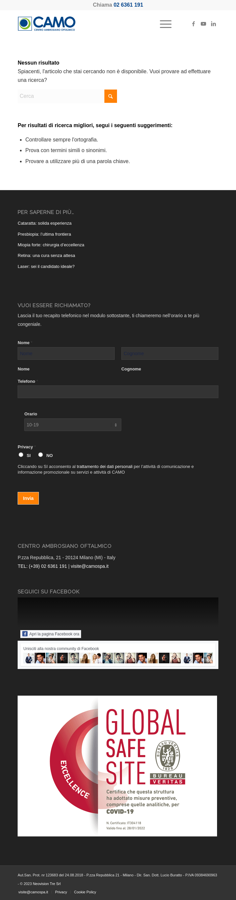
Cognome (131, 368)
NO (49, 455)
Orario (30, 413)
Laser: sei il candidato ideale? (46, 266)
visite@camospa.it (90, 566)
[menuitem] (162, 23)
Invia (28, 498)
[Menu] (162, 23)
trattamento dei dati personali (105, 466)
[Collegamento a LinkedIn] (213, 24)
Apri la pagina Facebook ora (50, 633)
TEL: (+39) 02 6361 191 (42, 566)
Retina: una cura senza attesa (46, 255)
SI (29, 455)
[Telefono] (118, 391)
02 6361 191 (128, 5)
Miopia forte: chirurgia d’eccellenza (51, 244)
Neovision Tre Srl (47, 884)
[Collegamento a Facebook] (193, 24)
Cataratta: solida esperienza (44, 223)
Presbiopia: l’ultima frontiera (44, 234)
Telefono (28, 381)
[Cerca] (67, 96)
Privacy (27, 446)
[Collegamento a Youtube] (203, 24)
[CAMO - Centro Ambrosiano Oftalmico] (98, 23)
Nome (25, 342)
